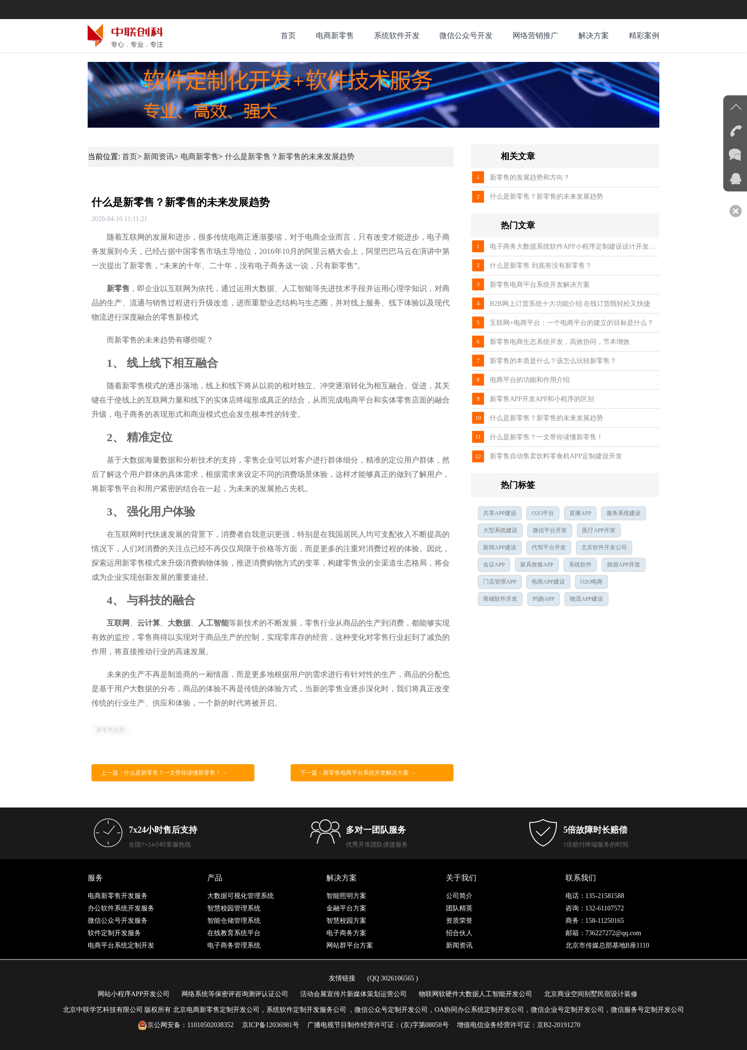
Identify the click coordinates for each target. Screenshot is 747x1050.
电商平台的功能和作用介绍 (530, 380)
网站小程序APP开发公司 (134, 994)
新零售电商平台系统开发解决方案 (540, 284)
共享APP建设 (499, 513)
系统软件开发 (397, 35)
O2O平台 (543, 513)
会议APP (494, 564)
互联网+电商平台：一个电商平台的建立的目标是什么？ (572, 322)
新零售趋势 (110, 730)
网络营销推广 (535, 35)
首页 (288, 35)
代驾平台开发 (549, 547)
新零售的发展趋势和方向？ (530, 177)
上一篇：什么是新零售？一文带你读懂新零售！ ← (164, 772)
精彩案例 (644, 35)
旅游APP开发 (623, 564)
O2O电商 (591, 581)
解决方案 (593, 35)
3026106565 (397, 978)
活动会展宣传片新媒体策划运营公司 (353, 994)
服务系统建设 (623, 513)
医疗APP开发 (599, 530)
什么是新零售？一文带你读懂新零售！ (546, 437)
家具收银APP (537, 564)
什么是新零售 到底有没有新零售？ (541, 265)
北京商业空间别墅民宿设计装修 (590, 994)
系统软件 (580, 564)
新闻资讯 (158, 156)
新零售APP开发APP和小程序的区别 (542, 399)
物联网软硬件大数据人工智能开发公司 (475, 994)
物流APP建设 (586, 599)
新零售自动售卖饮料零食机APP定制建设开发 (556, 456)
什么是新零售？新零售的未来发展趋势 (289, 156)
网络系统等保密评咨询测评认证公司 (235, 994)
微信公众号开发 (466, 35)
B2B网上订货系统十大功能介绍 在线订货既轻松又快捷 (570, 303)
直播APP (580, 513)
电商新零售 (335, 35)
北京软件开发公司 (604, 547)
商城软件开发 (500, 599)
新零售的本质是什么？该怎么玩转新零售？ (553, 360)
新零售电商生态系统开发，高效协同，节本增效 (560, 341)
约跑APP (544, 599)
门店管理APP (499, 581)
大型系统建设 (500, 530)
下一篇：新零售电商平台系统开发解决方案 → (358, 772)
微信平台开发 (550, 530)
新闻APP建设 (499, 547)
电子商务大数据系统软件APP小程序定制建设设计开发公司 (574, 246)
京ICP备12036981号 (270, 1025)
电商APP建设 (548, 581)
